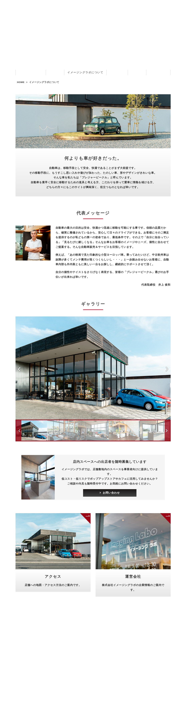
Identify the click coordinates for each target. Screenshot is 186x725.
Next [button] (168, 369)
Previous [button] (19, 369)
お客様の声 (117, 72)
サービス (55, 72)
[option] (93, 368)
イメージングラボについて (85, 72)
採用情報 (137, 72)
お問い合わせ (158, 72)
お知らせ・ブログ (31, 72)
